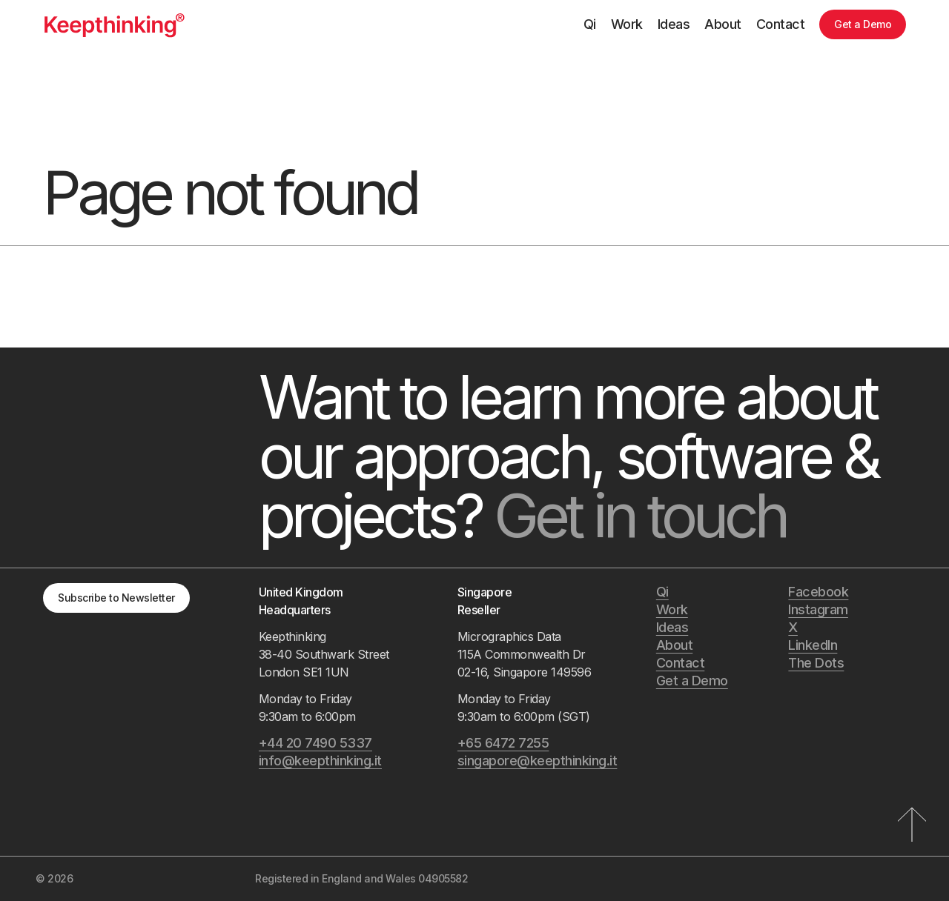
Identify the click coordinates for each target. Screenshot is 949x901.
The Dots (816, 663)
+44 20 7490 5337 (315, 743)
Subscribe (116, 597)
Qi (589, 24)
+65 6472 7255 (503, 743)
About (722, 24)
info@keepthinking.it (320, 760)
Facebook (818, 591)
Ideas (674, 24)
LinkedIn (812, 645)
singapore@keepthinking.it (537, 760)
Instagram (818, 609)
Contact (780, 24)
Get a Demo (862, 24)
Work (627, 24)
